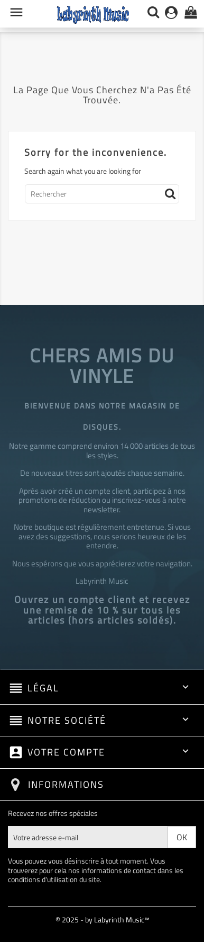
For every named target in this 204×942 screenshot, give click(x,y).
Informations (66, 784)
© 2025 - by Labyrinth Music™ (102, 919)
